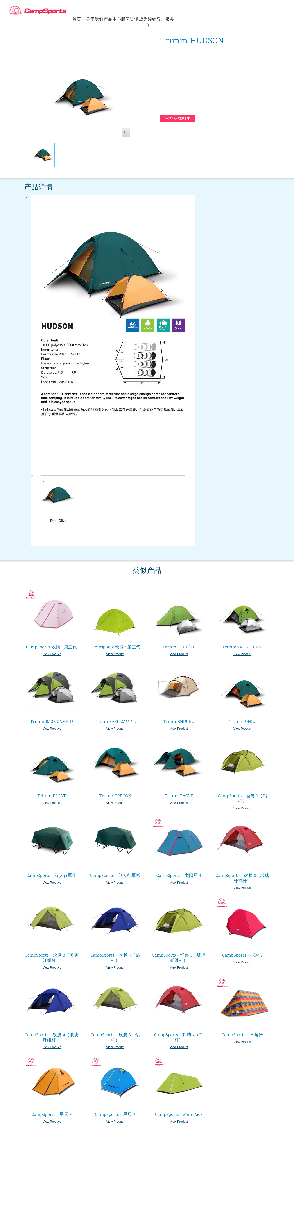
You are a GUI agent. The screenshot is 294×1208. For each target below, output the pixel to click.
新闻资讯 (130, 19)
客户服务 (165, 19)
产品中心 (112, 19)
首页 (76, 19)
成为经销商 (147, 22)
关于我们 (94, 19)
